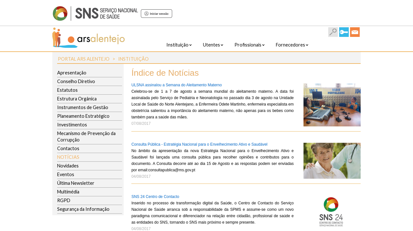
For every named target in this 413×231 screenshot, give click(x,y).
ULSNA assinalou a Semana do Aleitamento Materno (176, 85)
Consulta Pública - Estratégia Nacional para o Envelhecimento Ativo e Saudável (199, 144)
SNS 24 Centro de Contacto (155, 196)
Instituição (133, 59)
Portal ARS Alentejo (84, 59)
